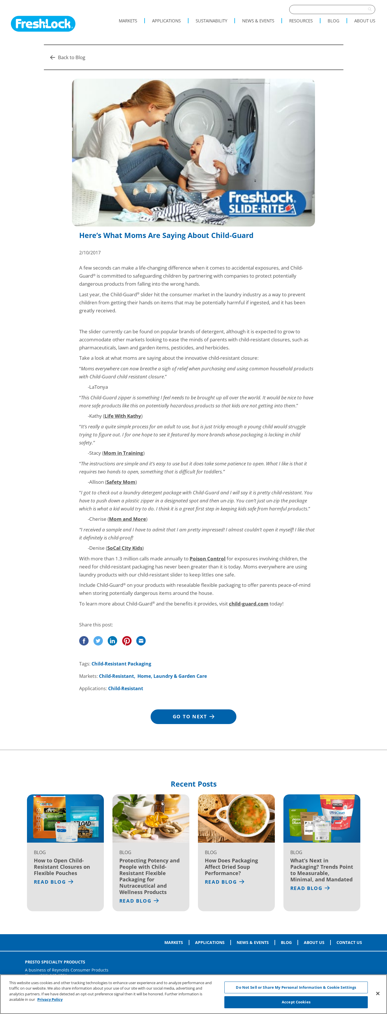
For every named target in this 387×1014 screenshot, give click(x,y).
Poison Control (207, 558)
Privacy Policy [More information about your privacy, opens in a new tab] (50, 999)
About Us (364, 20)
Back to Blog (67, 57)
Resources (301, 20)
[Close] (378, 993)
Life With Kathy (122, 416)
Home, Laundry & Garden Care (172, 676)
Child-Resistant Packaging (121, 664)
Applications (166, 20)
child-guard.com (249, 603)
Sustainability (211, 20)
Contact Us (349, 942)
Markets (128, 20)
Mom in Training (123, 453)
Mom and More (127, 519)
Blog (333, 20)
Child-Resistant (116, 676)
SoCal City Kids (124, 548)
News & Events (258, 20)
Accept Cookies (296, 1002)
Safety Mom (120, 482)
